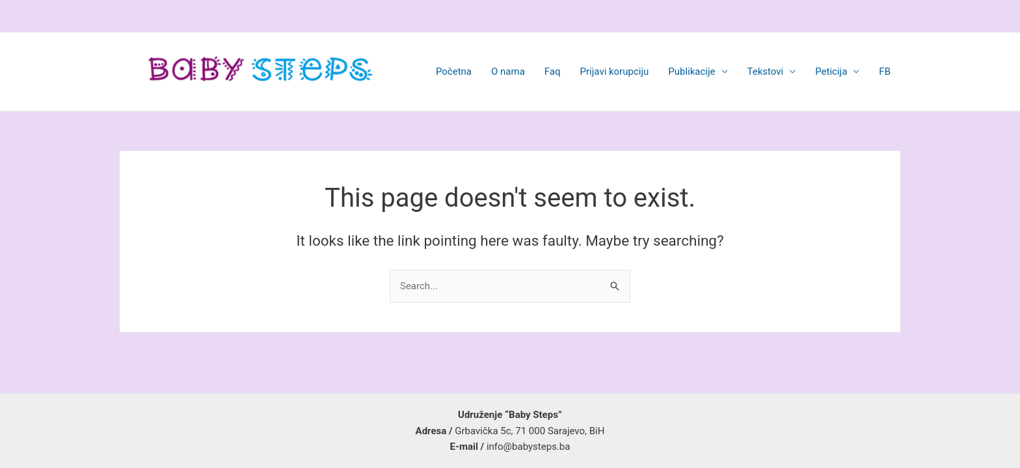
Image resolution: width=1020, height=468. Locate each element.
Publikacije (691, 71)
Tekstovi (765, 71)
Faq (552, 71)
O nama (508, 71)
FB (885, 71)
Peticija (831, 71)
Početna (454, 71)
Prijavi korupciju (614, 71)
